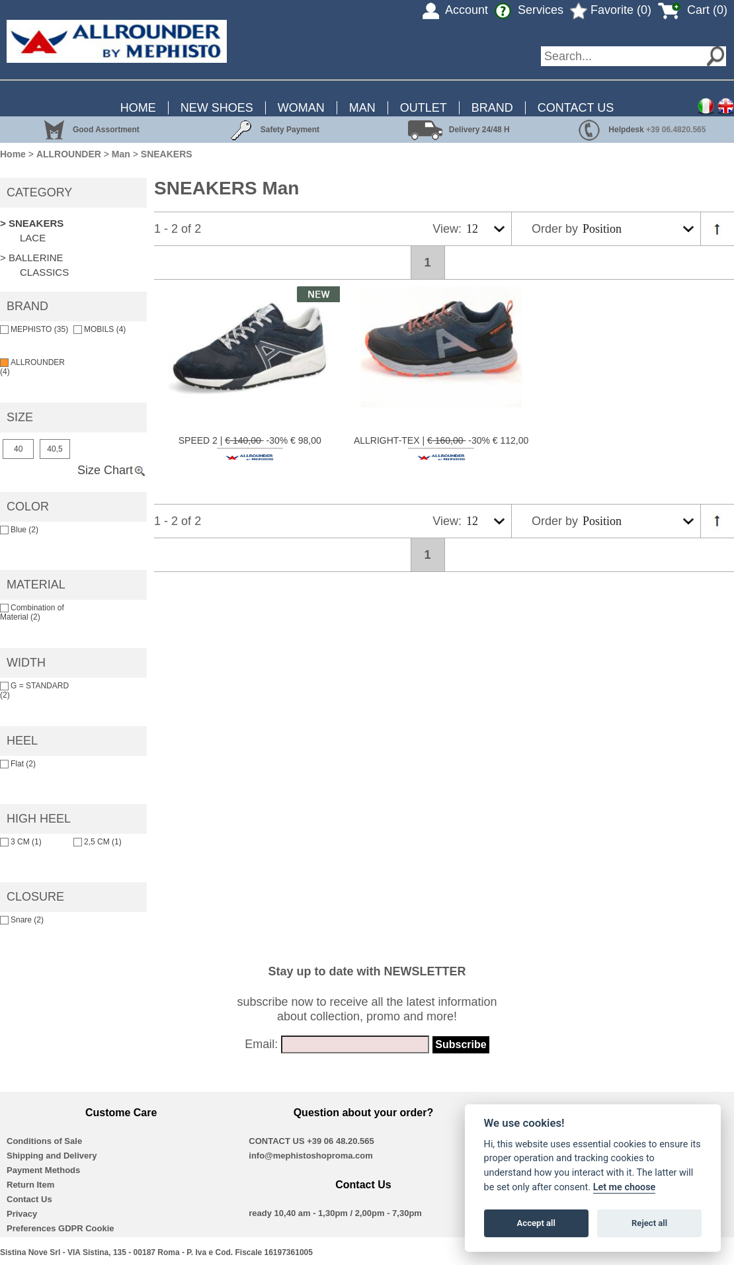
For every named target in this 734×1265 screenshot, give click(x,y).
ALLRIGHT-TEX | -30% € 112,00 (441, 448)
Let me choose (624, 1187)
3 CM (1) (21, 841)
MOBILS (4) (99, 329)
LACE (33, 237)
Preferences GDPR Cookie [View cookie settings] (60, 1228)
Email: (261, 1044)
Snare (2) (22, 919)
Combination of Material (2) (32, 612)
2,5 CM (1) (97, 841)
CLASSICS (44, 272)
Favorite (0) (610, 10)
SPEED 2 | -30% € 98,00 (250, 448)
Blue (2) (19, 529)
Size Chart (112, 470)
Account (455, 10)
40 (18, 449)
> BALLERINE (31, 257)
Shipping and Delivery (52, 1156)
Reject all (649, 1223)
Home (13, 154)
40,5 (54, 449)
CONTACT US (576, 107)
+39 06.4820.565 (676, 129)
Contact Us (29, 1199)
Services (529, 10)
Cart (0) (692, 10)
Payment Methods (43, 1170)
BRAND (492, 107)
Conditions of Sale (44, 1141)
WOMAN (301, 107)
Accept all (536, 1223)
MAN (362, 107)
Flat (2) (18, 763)
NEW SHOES (217, 107)
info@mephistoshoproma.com (310, 1156)
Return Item (30, 1185)
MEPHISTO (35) (34, 329)
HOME (138, 107)
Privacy (22, 1214)
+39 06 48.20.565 (340, 1141)
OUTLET (423, 107)
